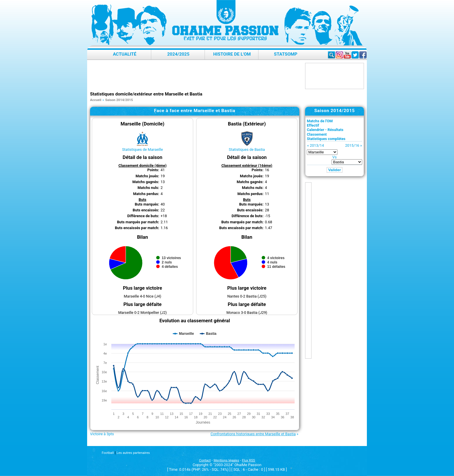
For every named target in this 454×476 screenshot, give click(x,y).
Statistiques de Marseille (142, 149)
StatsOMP (285, 54)
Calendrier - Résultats (325, 130)
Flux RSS (248, 460)
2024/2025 (178, 54)
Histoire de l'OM (232, 54)
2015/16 (352, 145)
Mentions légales (226, 460)
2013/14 (317, 145)
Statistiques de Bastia (247, 149)
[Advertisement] (196, 76)
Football (108, 453)
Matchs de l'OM (320, 121)
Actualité (124, 54)
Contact (205, 460)
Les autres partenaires (133, 453)
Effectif (313, 125)
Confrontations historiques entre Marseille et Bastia (253, 434)
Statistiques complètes (326, 139)
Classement (317, 134)
